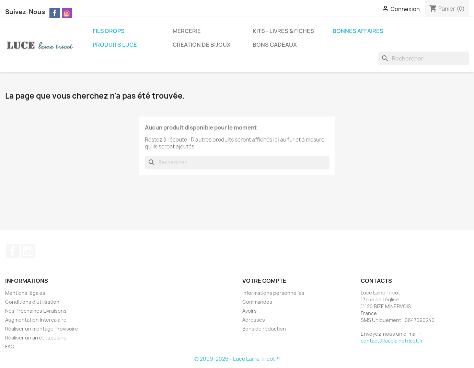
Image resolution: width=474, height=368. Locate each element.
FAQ (9, 346)
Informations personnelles (273, 293)
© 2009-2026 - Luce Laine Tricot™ (237, 359)
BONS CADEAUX (275, 44)
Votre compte (264, 281)
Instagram (28, 251)
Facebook (13, 251)
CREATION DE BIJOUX (202, 44)
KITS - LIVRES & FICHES (283, 31)
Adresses (253, 319)
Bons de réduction (264, 328)
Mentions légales (25, 293)
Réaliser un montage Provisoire (41, 328)
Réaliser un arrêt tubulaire (36, 337)
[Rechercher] (423, 58)
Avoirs (249, 311)
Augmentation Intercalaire (36, 319)
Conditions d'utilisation (32, 302)
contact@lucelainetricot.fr (392, 340)
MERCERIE (187, 31)
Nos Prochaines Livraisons (36, 311)
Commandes (257, 302)
